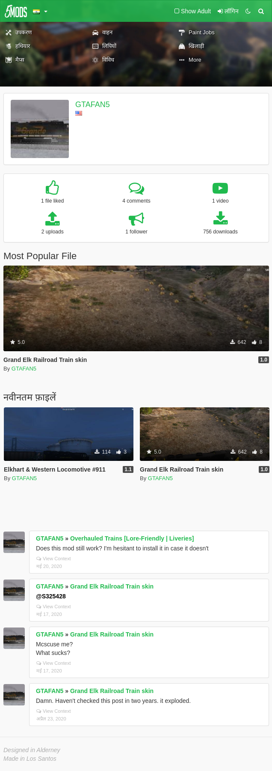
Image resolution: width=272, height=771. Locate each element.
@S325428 (51, 596)
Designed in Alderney (31, 750)
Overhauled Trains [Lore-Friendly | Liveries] (132, 538)
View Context (53, 558)
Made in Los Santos (29, 758)
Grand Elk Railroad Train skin (112, 586)
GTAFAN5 (92, 104)
